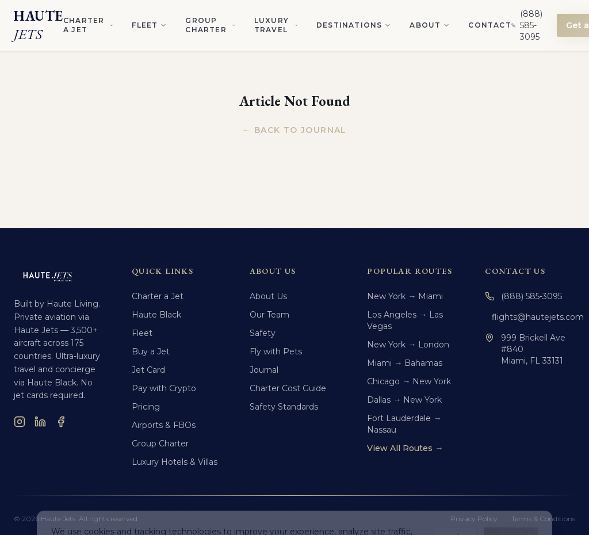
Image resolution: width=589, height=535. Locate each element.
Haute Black (156, 314)
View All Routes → (405, 448)
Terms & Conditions (543, 518)
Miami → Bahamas (404, 363)
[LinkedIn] (40, 421)
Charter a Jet (157, 296)
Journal (264, 370)
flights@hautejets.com (533, 317)
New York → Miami (405, 296)
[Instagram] (19, 421)
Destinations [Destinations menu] (353, 25)
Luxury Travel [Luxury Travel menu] (276, 25)
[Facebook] (61, 421)
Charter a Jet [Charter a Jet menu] (88, 25)
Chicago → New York (409, 381)
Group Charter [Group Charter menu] (210, 25)
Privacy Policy (474, 518)
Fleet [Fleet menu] (149, 25)
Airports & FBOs (164, 425)
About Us (268, 296)
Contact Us (515, 271)
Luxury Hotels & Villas (174, 462)
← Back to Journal (294, 130)
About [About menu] (430, 25)
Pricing (146, 407)
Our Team (269, 314)
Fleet (142, 333)
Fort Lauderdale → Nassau (404, 424)
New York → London (408, 344)
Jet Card (148, 370)
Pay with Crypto (164, 388)
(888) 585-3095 (523, 296)
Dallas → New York (404, 400)
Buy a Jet (151, 351)
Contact (489, 25)
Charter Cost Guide (288, 388)
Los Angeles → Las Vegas (405, 320)
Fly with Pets (276, 351)
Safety (263, 333)
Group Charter (160, 443)
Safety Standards (284, 407)
